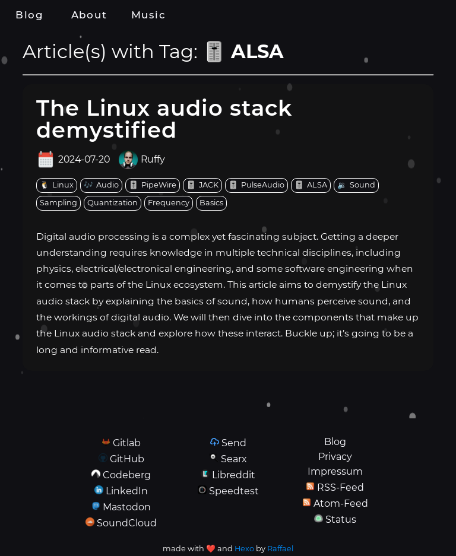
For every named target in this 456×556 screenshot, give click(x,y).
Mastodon (127, 507)
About (89, 15)
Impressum (335, 471)
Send (233, 443)
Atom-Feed (341, 503)
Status (340, 519)
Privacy (335, 456)
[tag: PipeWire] (152, 185)
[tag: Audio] (101, 185)
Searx (234, 459)
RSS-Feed (340, 487)
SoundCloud (127, 523)
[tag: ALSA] (311, 185)
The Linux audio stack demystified (164, 118)
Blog (29, 15)
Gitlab (127, 443)
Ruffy (153, 159)
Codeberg (127, 475)
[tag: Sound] (356, 185)
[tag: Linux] (56, 185)
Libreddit (233, 475)
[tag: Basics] (211, 203)
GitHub (127, 459)
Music (148, 15)
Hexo (244, 548)
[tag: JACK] (202, 185)
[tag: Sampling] (58, 203)
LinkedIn (127, 491)
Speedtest (234, 491)
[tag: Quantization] (112, 203)
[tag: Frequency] (168, 203)
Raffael (280, 548)
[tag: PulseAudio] (256, 185)
